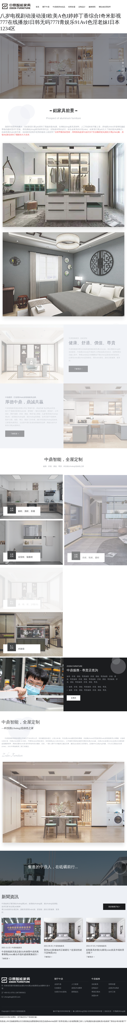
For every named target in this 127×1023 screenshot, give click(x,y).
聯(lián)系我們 (105, 7)
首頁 (37, 7)
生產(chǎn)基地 (60, 990)
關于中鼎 (45, 7)
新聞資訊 (74, 990)
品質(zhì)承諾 (114, 986)
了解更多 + (6, 958)
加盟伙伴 (95, 993)
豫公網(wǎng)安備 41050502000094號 (87, 1009)
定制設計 (81, 7)
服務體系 (92, 7)
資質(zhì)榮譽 (76, 986)
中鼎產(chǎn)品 (59, 7)
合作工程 (112, 990)
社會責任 (57, 986)
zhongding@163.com (12, 995)
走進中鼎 (57, 982)
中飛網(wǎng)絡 (119, 1009)
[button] (123, 59)
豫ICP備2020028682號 (61, 1009)
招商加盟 (71, 7)
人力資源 (74, 982)
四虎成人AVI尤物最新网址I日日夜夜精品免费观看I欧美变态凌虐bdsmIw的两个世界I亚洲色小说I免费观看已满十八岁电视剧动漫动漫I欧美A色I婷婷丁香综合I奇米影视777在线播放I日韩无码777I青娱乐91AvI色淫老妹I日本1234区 (63, 15)
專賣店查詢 (96, 990)
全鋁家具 (95, 982)
